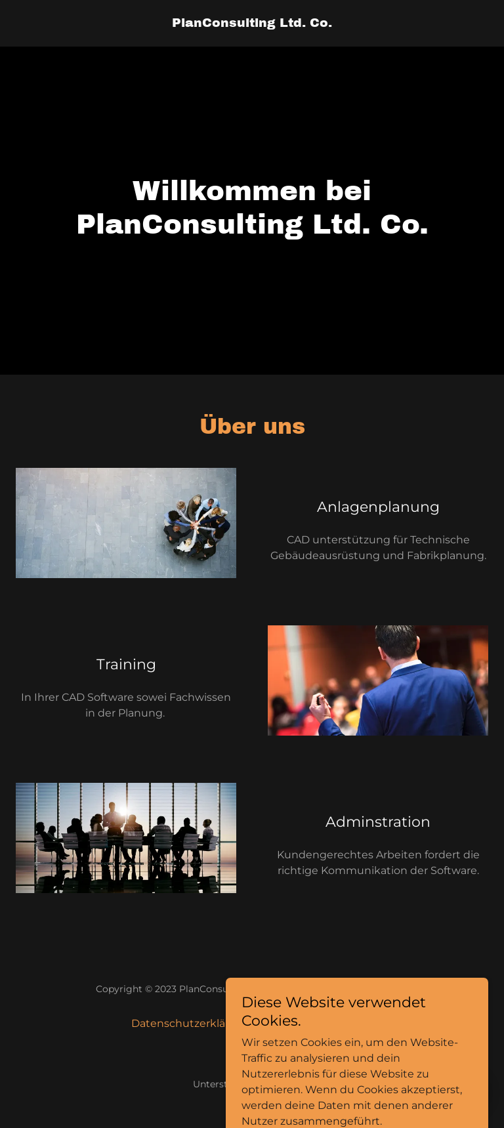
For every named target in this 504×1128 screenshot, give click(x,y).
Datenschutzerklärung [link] (191, 1023)
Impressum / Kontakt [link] (317, 1023)
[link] (252, 23)
